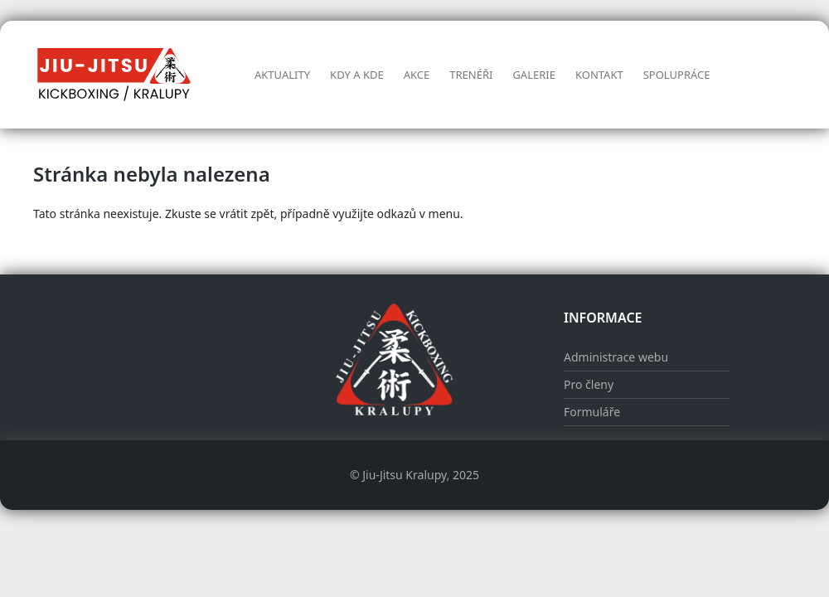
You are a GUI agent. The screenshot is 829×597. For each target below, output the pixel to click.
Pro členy (588, 384)
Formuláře (592, 412)
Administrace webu (616, 357)
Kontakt (599, 74)
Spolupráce (676, 74)
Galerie (533, 74)
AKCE (417, 74)
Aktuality (282, 74)
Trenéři (470, 74)
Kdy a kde (357, 74)
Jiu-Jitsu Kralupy (404, 475)
